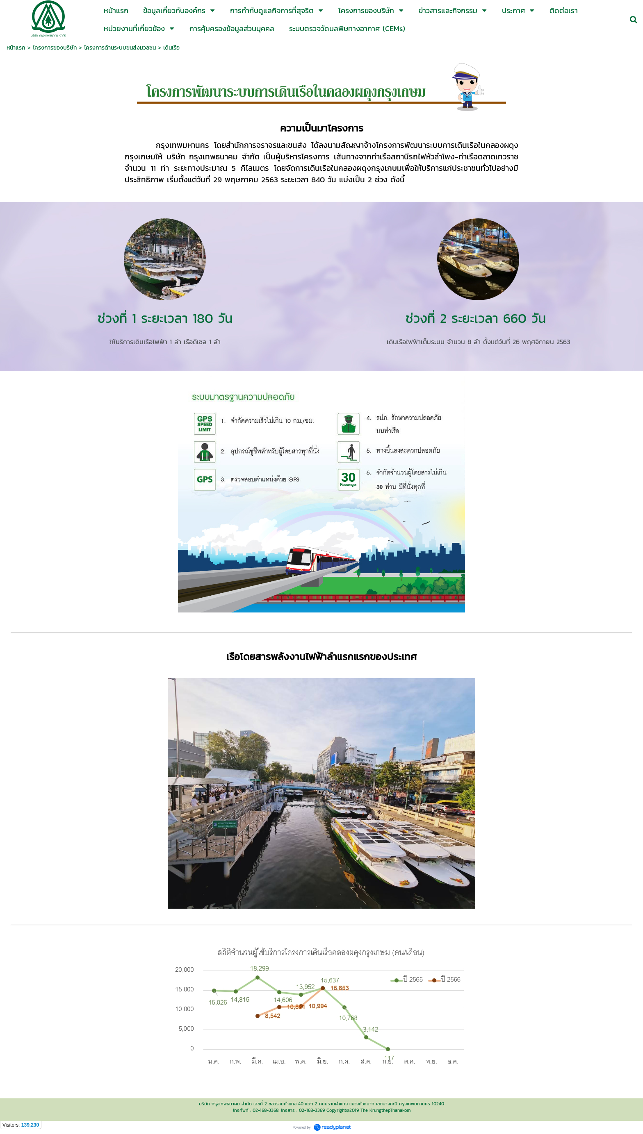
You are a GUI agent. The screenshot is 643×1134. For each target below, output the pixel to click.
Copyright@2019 (342, 1110)
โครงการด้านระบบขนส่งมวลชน (120, 47)
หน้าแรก (16, 47)
